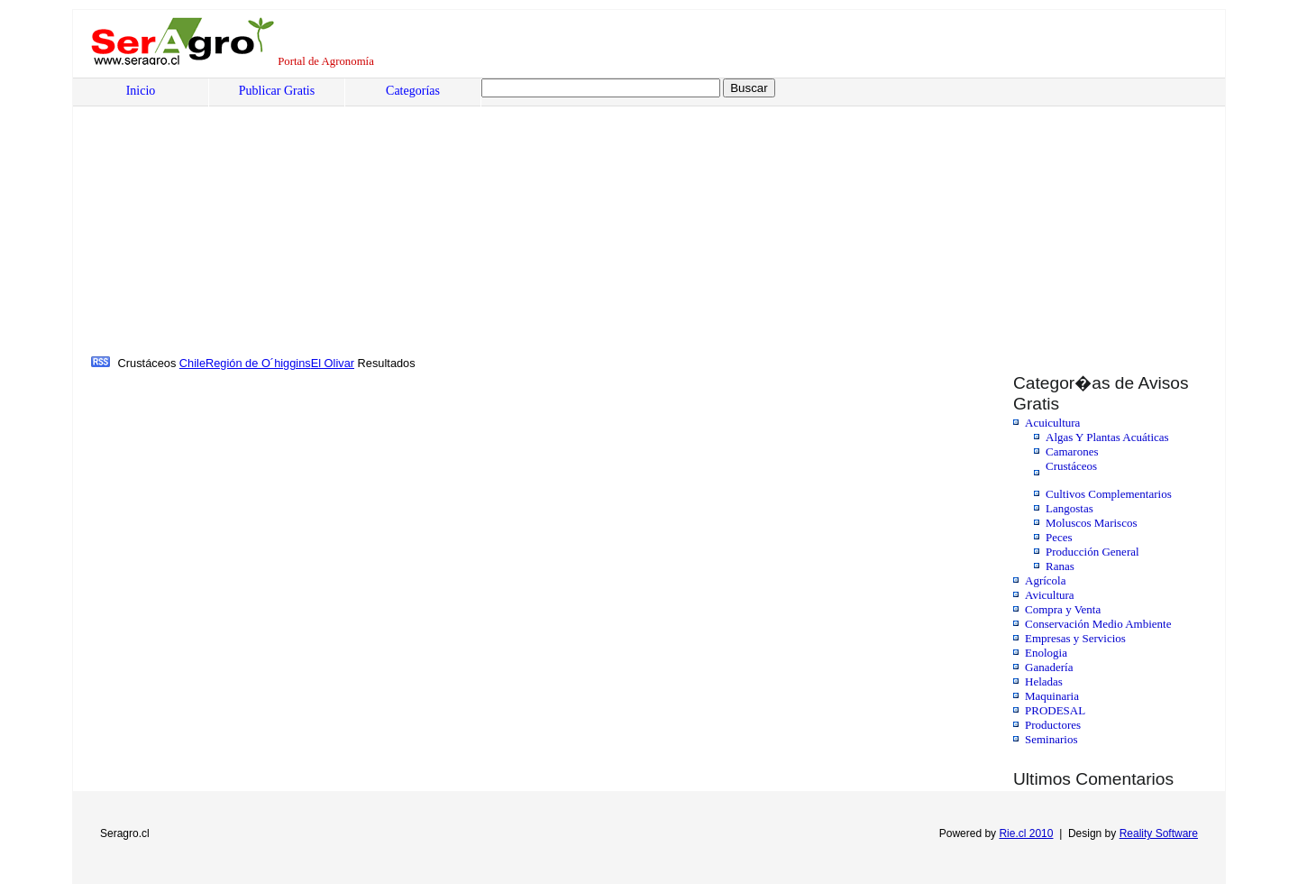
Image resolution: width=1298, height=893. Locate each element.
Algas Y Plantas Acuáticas (1107, 437)
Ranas (1060, 566)
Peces (1059, 537)
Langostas (1069, 508)
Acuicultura (1052, 422)
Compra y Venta (1063, 609)
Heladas (1044, 681)
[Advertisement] (636, 217)
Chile (192, 363)
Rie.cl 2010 (1026, 833)
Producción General (1092, 551)
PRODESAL (1055, 710)
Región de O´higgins (258, 363)
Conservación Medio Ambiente (1098, 624)
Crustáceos (1071, 466)
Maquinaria (1052, 696)
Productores (1053, 725)
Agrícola (1045, 580)
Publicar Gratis (277, 90)
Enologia (1046, 652)
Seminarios (1051, 739)
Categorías (413, 90)
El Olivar (332, 363)
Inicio (141, 90)
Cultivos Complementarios (1109, 494)
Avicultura (1049, 595)
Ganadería (1049, 667)
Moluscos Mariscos (1091, 522)
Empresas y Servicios (1075, 638)
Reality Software (1159, 833)
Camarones (1072, 451)
